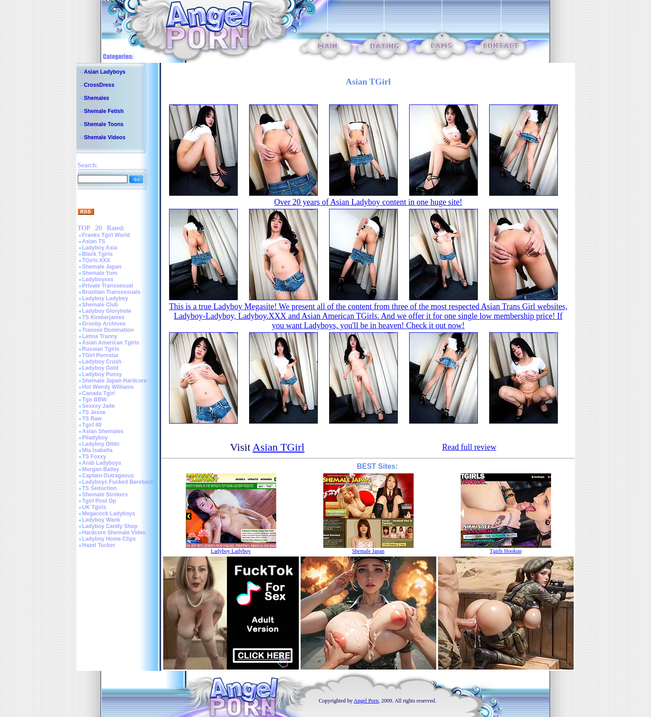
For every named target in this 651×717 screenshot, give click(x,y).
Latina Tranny (100, 336)
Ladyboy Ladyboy (105, 298)
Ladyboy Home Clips (109, 539)
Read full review (469, 447)
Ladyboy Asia (100, 248)
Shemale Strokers (105, 494)
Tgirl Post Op (99, 501)
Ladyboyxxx (97, 279)
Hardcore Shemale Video (114, 532)
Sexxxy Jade (98, 406)
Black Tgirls (97, 254)
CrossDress (99, 85)
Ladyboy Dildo (101, 444)
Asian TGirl (279, 447)
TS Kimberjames (103, 317)
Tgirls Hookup (505, 551)
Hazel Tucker (98, 545)
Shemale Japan (102, 267)
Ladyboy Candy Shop (110, 526)
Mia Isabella (97, 450)
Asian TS (93, 241)
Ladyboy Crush (102, 361)
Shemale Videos (105, 137)
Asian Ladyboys (105, 72)
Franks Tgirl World (106, 235)
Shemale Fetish (104, 111)
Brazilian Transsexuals (111, 292)
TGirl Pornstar (100, 355)
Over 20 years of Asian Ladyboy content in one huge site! (368, 202)
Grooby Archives (104, 324)
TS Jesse (94, 412)
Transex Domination (108, 330)
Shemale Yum (100, 273)
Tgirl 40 (92, 425)
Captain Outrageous (108, 475)
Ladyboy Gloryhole (107, 311)
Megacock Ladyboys (108, 513)
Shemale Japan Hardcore (114, 380)
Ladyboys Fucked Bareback (118, 482)
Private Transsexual (107, 286)
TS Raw (92, 418)
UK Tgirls (94, 507)
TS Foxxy (94, 456)
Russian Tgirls (101, 349)
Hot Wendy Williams (108, 387)
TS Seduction (99, 488)
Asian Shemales (103, 431)
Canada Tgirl (98, 393)
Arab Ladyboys (102, 463)
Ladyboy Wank (101, 520)
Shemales (96, 98)
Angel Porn (366, 701)
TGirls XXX (96, 260)
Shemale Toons (104, 124)
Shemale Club (100, 305)
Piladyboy (95, 437)
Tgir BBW (94, 399)
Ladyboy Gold (100, 368)
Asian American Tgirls (110, 343)
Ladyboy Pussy (102, 374)
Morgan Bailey (100, 469)
